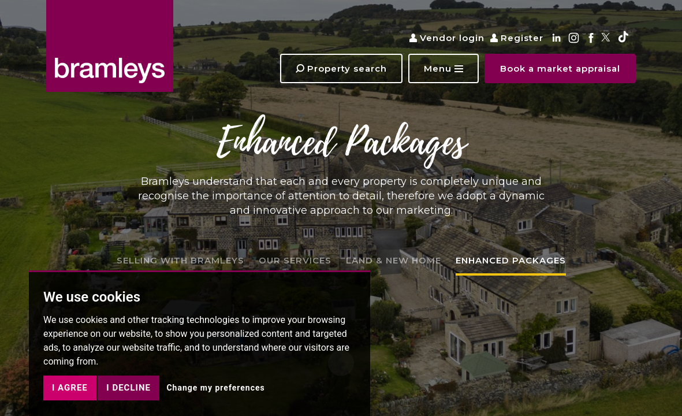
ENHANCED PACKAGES (511, 260)
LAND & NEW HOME (393, 260)
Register (516, 38)
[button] (443, 68)
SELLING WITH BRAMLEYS (180, 260)
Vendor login (447, 38)
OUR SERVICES (295, 260)
